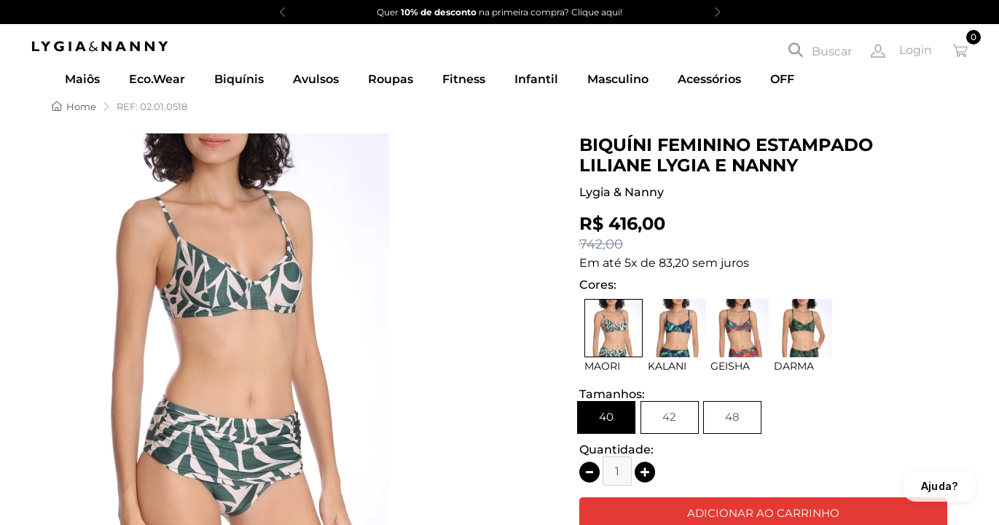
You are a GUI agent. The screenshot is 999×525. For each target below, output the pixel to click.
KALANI (667, 366)
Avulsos (316, 79)
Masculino (618, 79)
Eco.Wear (157, 79)
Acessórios (709, 79)
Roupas (390, 79)
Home (74, 106)
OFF (782, 79)
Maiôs (82, 79)
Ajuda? (939, 486)
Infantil (536, 79)
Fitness (463, 79)
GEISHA (730, 366)
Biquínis (239, 79)
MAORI (602, 366)
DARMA (794, 366)
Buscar (820, 50)
